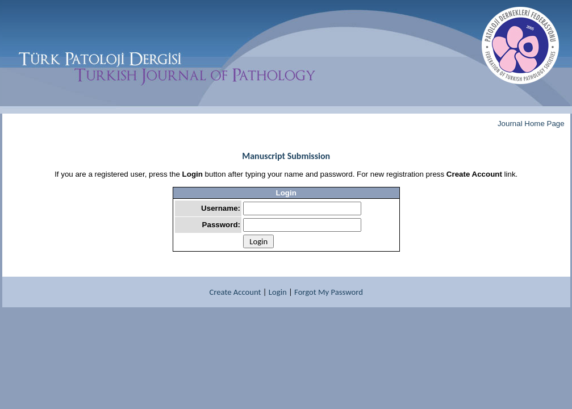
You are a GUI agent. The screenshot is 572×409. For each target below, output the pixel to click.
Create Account (235, 292)
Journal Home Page (531, 123)
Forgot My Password (328, 292)
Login (278, 292)
